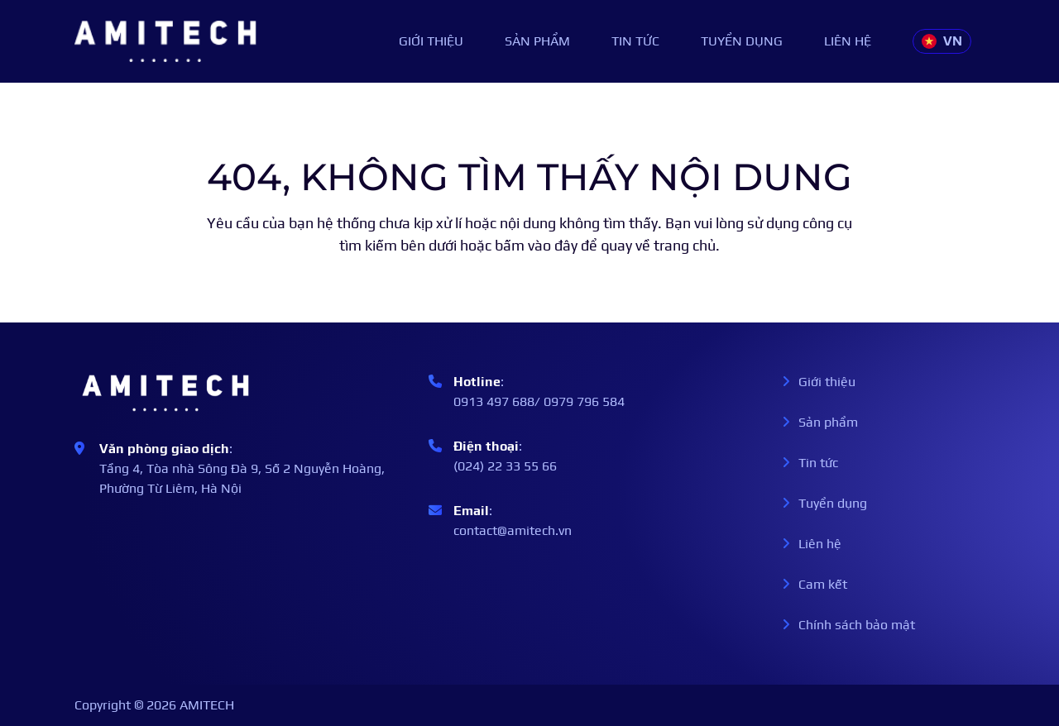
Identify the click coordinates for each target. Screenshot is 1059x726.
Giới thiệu (431, 41)
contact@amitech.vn (512, 530)
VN (942, 41)
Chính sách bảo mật (848, 625)
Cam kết (814, 584)
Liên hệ (847, 41)
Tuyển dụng (742, 41)
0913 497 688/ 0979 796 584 (539, 401)
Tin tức (635, 41)
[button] (942, 41)
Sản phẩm (537, 41)
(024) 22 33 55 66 (505, 466)
